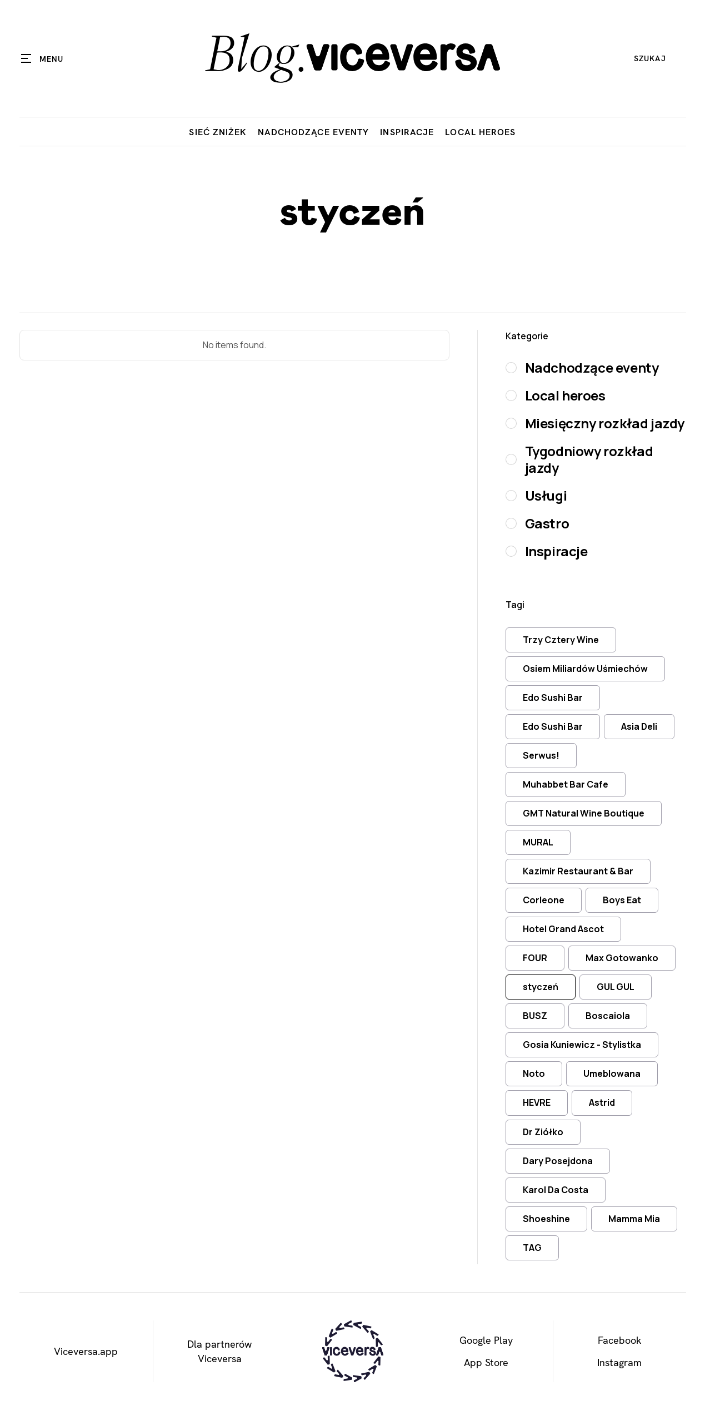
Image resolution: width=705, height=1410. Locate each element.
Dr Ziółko (543, 1132)
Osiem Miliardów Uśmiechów (585, 668)
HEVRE (537, 1102)
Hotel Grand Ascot (563, 929)
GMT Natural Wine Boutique (583, 813)
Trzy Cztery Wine (561, 640)
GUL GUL (615, 987)
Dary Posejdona (558, 1161)
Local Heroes (480, 132)
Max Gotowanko (622, 958)
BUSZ (535, 1016)
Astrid (602, 1102)
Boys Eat (622, 900)
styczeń (540, 987)
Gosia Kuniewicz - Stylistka (582, 1044)
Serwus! (541, 755)
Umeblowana (612, 1073)
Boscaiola (608, 1016)
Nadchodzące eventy (313, 132)
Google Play (486, 1340)
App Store (486, 1362)
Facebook (620, 1340)
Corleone (543, 900)
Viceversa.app (86, 1351)
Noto (534, 1073)
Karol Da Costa (555, 1190)
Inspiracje (407, 132)
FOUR (535, 958)
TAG (532, 1247)
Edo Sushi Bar (553, 697)
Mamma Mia (634, 1219)
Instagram (619, 1362)
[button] (42, 58)
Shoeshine (546, 1219)
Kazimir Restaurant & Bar (578, 871)
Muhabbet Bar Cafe (565, 784)
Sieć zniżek (217, 132)
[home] (352, 58)
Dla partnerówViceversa (219, 1351)
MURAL (538, 842)
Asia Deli (639, 726)
